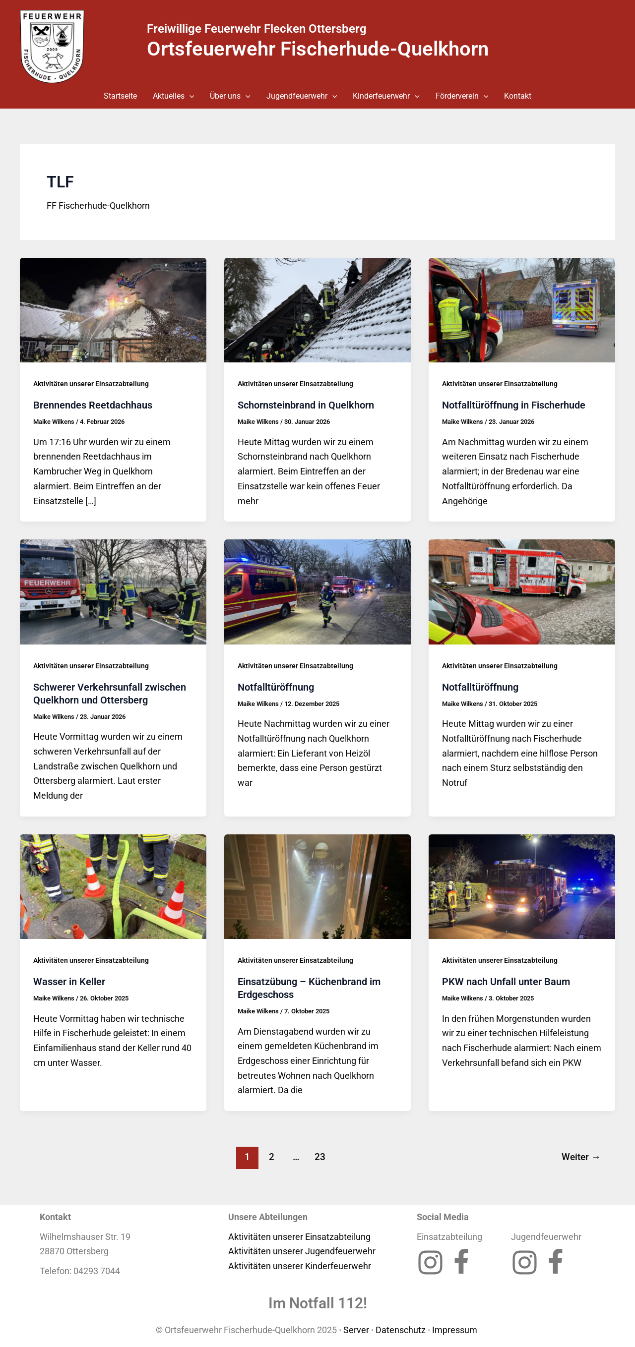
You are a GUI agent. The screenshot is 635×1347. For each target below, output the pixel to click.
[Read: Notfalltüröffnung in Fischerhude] (522, 309)
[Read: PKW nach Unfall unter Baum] (522, 885)
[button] (189, 96)
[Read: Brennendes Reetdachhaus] (113, 309)
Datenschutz (401, 1330)
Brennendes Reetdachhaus (92, 405)
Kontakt (517, 96)
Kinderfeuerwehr (386, 96)
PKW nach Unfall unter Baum (506, 982)
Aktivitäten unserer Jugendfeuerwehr (302, 1251)
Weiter (581, 1157)
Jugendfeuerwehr (301, 96)
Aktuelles (173, 96)
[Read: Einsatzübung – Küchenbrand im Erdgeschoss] (317, 885)
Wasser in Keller (69, 982)
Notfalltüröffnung (276, 687)
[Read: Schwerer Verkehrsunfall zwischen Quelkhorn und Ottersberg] (113, 591)
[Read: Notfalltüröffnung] (317, 591)
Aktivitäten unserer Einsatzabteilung (91, 384)
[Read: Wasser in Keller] (113, 885)
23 (320, 1157)
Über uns (230, 96)
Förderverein (462, 96)
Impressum (455, 1330)
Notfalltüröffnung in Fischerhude (513, 405)
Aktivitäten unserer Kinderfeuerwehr (299, 1266)
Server (356, 1330)
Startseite (120, 96)
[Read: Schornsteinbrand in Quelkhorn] (317, 309)
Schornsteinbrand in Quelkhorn (306, 405)
